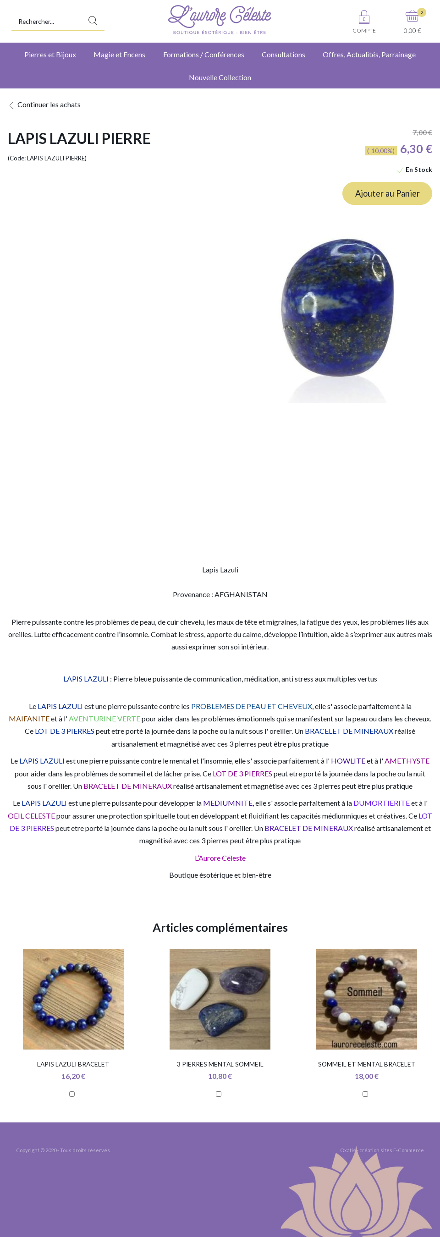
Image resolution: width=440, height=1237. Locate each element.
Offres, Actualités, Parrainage (369, 54)
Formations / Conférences (203, 54)
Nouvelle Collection (220, 77)
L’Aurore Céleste (220, 857)
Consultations (283, 54)
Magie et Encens (119, 54)
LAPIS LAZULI (86, 678)
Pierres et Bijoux (50, 54)
